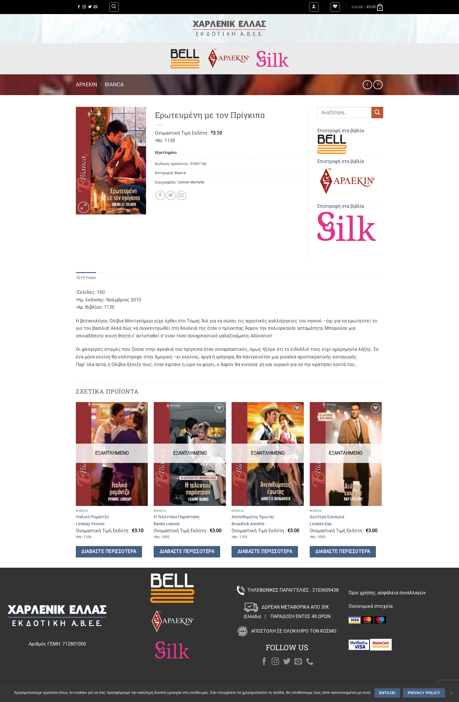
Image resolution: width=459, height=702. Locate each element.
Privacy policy (424, 693)
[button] (313, 7)
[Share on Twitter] (171, 195)
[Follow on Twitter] (90, 7)
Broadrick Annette (248, 523)
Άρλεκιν (86, 84)
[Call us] (310, 662)
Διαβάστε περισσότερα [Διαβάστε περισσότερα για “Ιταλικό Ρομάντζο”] (108, 551)
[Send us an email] (95, 7)
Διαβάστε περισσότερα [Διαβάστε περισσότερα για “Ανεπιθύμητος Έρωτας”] (264, 551)
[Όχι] (451, 694)
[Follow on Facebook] (79, 7)
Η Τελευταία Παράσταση (176, 516)
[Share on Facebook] (160, 195)
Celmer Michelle (191, 182)
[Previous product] (377, 84)
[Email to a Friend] (181, 195)
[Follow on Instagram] (84, 7)
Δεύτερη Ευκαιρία (327, 516)
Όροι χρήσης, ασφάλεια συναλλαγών (387, 592)
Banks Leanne (166, 523)
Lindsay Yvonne (90, 523)
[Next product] (367, 84)
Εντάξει (387, 693)
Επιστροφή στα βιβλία (340, 141)
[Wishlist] (335, 7)
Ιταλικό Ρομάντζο (92, 516)
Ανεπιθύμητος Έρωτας (253, 516)
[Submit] (377, 112)
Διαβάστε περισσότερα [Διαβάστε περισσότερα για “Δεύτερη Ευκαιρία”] (342, 551)
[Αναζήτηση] (114, 7)
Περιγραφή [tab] (86, 278)
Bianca (114, 84)
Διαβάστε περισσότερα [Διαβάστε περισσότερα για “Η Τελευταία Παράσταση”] (187, 551)
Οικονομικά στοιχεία (371, 606)
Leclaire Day (321, 523)
